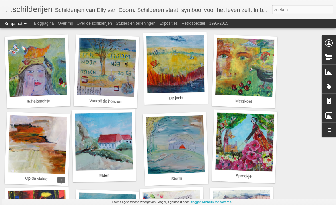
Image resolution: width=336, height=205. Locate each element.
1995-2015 (218, 23)
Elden (104, 175)
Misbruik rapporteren (216, 202)
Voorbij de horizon (105, 101)
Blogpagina (44, 23)
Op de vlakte (36, 178)
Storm (176, 178)
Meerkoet (243, 101)
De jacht (176, 98)
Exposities (168, 23)
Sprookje (244, 176)
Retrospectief (193, 23)
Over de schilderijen (94, 23)
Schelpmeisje (39, 101)
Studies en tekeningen (136, 23)
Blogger (195, 202)
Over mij (65, 23)
